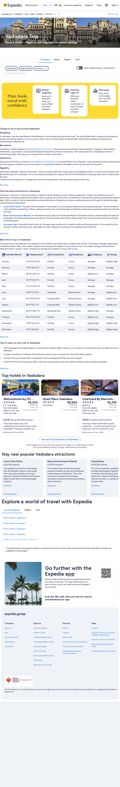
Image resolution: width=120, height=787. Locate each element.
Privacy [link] (65, 628)
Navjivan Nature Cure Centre (39, 149)
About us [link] (8, 628)
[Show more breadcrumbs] (55, 14)
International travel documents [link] (103, 651)
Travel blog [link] (38, 660)
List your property (72, 5)
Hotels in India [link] (39, 632)
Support (89, 5)
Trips (98, 5)
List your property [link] (11, 637)
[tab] (45, 59)
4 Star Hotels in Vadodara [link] (14, 528)
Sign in (115, 5)
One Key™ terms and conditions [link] (75, 642)
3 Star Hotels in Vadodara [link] (14, 523)
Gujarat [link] (39, 14)
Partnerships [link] (9, 642)
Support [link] (95, 628)
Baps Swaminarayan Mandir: (17, 215)
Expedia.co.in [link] (7, 14)
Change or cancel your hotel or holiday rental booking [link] (103, 633)
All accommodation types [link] (44, 655)
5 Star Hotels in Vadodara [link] (14, 534)
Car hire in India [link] (40, 651)
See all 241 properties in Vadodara (60, 439)
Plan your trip (113, 14)
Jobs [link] (6, 632)
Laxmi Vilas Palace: (12, 206)
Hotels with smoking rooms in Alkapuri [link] (20, 539)
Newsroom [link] (9, 646)
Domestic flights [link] (40, 646)
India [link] (32, 14)
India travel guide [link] (40, 628)
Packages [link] (18, 14)
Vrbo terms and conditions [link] (73, 646)
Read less (4, 185)
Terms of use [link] (67, 637)
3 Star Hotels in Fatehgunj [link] (14, 518)
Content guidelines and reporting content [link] (72, 652)
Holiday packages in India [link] (44, 642)
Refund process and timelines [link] (103, 639)
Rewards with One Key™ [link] (43, 665)
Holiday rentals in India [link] (42, 637)
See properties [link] (10, 494)
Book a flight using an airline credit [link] (102, 645)
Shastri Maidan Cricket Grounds (43, 161)
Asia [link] (26, 14)
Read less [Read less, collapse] (7, 485)
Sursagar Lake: (10, 224)
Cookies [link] (66, 632)
